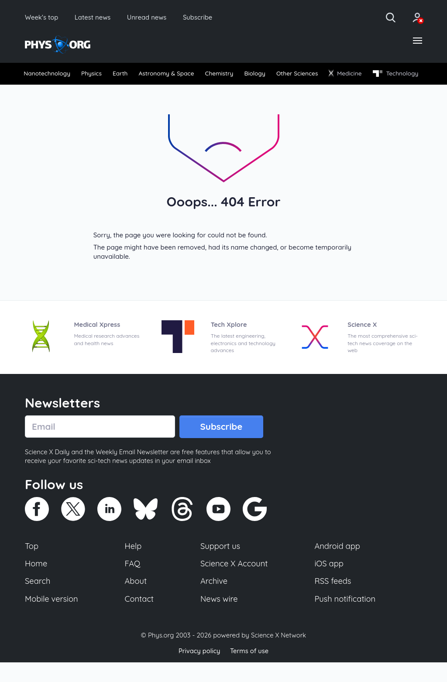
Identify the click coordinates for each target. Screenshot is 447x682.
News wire (219, 618)
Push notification (345, 618)
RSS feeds (333, 600)
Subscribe (207, 17)
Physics (102, 75)
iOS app (329, 582)
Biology (294, 75)
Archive (214, 600)
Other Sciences (345, 75)
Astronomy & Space (190, 75)
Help (133, 564)
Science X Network (278, 655)
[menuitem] (49, 75)
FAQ (133, 582)
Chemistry (252, 75)
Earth (136, 75)
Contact (140, 618)
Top (32, 564)
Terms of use (249, 671)
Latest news (96, 17)
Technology (48, 90)
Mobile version (52, 618)
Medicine (400, 74)
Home (36, 582)
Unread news (153, 17)
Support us (220, 564)
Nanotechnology (49, 75)
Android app (337, 564)
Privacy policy (198, 671)
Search (38, 600)
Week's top (43, 17)
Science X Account (234, 582)
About (136, 600)
